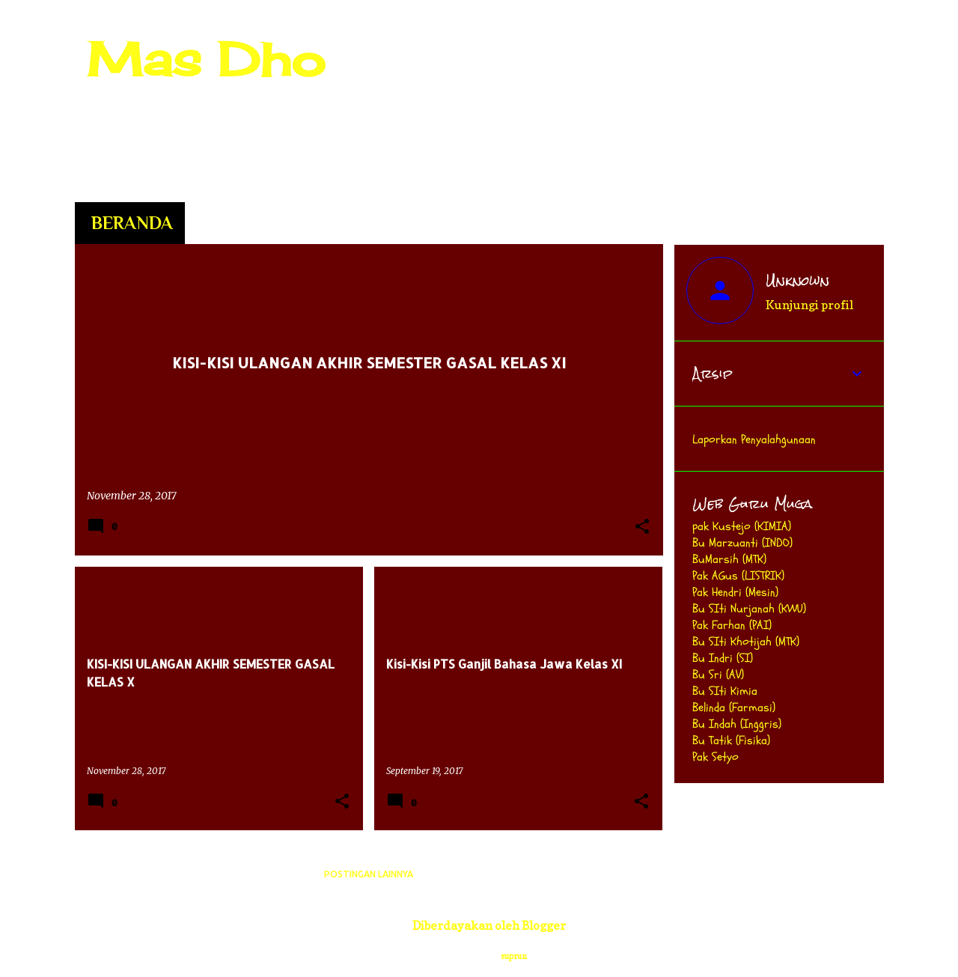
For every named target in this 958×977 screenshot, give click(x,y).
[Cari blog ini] (805, 48)
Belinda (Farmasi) (733, 707)
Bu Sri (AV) (718, 674)
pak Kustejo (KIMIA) (741, 526)
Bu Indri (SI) (722, 658)
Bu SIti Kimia (724, 691)
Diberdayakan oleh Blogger (479, 925)
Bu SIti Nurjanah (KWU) (749, 608)
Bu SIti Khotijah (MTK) (745, 641)
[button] (642, 527)
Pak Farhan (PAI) (732, 625)
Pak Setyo (715, 757)
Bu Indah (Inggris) (736, 724)
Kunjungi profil (809, 304)
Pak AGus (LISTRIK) (738, 575)
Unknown (797, 280)
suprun (514, 956)
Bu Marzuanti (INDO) (742, 543)
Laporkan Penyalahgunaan (754, 439)
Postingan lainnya (368, 874)
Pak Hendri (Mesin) (735, 592)
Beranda (132, 223)
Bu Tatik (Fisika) (731, 740)
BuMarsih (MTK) (729, 559)
